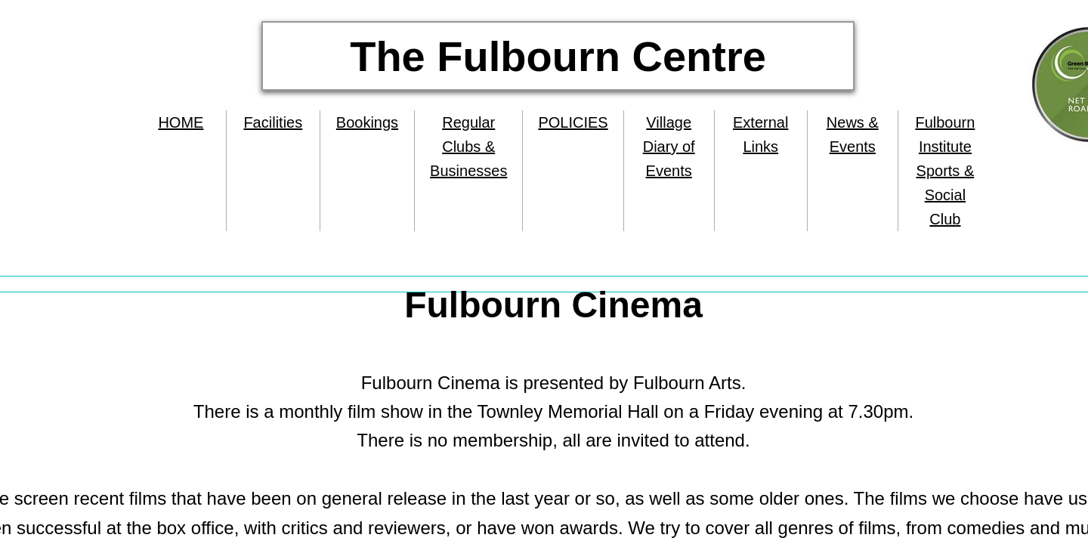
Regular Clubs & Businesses (468, 146)
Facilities (272, 122)
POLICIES (572, 122)
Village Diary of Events (669, 146)
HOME (180, 122)
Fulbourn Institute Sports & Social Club (945, 170)
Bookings (367, 122)
